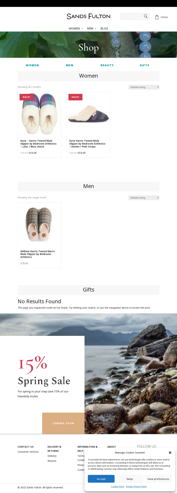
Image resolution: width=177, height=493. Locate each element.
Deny (130, 479)
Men (90, 28)
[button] (170, 452)
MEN (69, 65)
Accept (101, 479)
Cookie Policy (117, 486)
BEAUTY (107, 65)
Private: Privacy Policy (136, 486)
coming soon (63, 423)
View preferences (158, 479)
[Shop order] (143, 87)
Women (74, 28)
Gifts (145, 65)
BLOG (104, 28)
